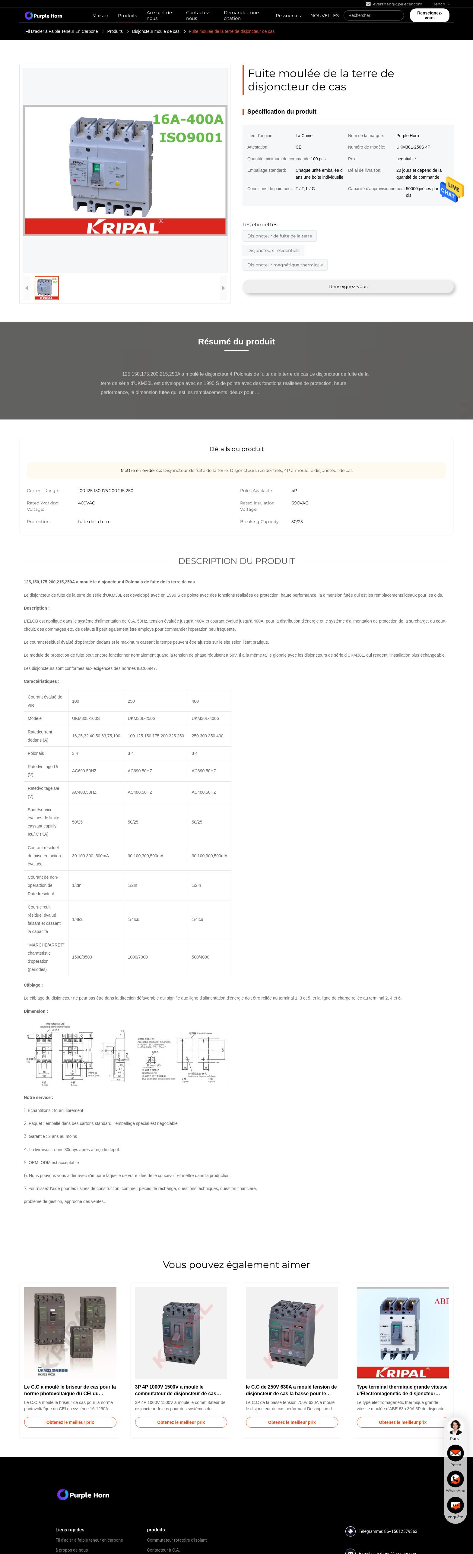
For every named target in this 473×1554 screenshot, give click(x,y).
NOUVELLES (324, 15)
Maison (100, 15)
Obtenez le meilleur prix (70, 1422)
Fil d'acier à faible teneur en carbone (89, 1540)
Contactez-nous (198, 15)
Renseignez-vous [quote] (429, 15)
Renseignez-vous (348, 286)
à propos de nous (72, 1550)
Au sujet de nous (159, 15)
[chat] (455, 1429)
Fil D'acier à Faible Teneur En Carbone (61, 31)
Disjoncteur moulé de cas (155, 31)
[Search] (398, 15)
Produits (127, 15)
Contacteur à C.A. (163, 1550)
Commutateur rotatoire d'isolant (177, 1540)
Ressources (288, 15)
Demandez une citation (241, 15)
